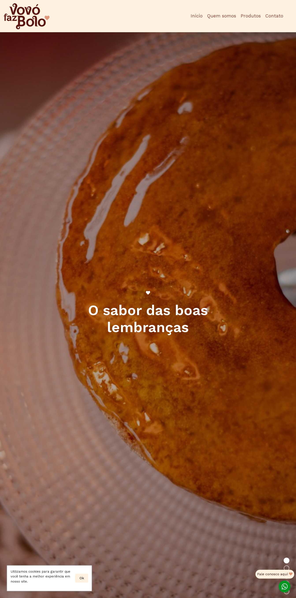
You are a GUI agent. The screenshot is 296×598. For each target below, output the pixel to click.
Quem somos (221, 16)
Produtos (251, 16)
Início (197, 16)
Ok (82, 578)
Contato (274, 16)
